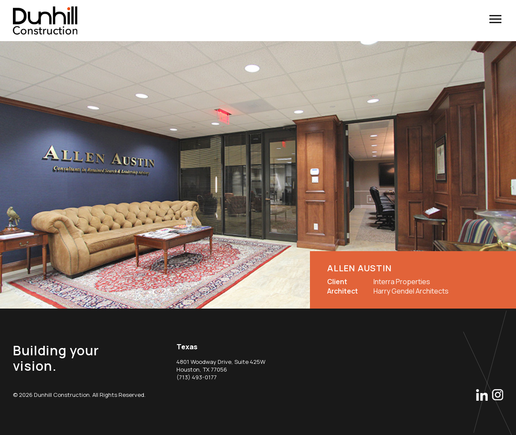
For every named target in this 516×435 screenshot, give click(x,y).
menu (495, 19)
